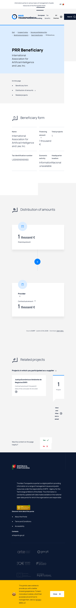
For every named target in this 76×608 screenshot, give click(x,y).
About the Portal (21, 517)
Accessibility (19, 526)
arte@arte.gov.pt (18, 535)
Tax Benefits (47, 16)
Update (38, 331)
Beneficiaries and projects (21, 35)
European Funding (40, 16)
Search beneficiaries (37, 35)
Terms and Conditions (23, 521)
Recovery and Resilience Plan (39, 32)
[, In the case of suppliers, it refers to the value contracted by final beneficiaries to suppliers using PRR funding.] (41, 137)
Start (13, 32)
